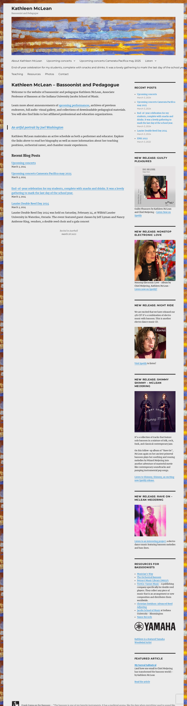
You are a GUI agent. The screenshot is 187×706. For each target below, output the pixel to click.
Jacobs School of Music (148, 610)
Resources (34, 74)
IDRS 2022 (142, 138)
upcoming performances (74, 105)
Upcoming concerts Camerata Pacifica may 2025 (110, 60)
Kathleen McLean (32, 8)
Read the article (142, 681)
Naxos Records (144, 617)
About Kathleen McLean (27, 60)
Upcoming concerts (59, 60)
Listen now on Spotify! (146, 289)
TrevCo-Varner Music (148, 584)
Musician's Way (145, 574)
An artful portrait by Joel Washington (37, 127)
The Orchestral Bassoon (149, 577)
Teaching (17, 74)
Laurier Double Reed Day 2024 (30, 203)
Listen (149, 60)
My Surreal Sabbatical (145, 665)
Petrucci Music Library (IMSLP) (153, 580)
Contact (63, 74)
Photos (49, 74)
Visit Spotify (150, 346)
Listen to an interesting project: (150, 541)
